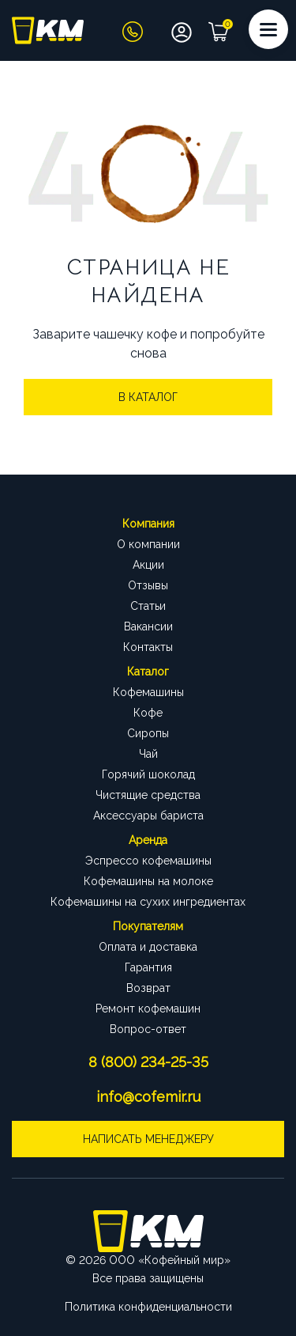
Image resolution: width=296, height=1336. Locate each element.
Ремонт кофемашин (148, 1008)
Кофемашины (148, 692)
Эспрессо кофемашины (148, 860)
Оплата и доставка (148, 946)
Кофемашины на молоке (148, 881)
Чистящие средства (148, 795)
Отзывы (148, 585)
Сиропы (148, 733)
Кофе (148, 712)
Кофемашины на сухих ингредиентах (148, 901)
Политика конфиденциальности (148, 1306)
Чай (148, 753)
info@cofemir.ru (148, 1096)
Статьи (148, 606)
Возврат (148, 988)
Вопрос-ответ (148, 1029)
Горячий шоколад (148, 774)
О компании (148, 544)
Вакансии (148, 626)
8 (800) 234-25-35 (148, 1062)
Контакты (148, 647)
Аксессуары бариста (148, 815)
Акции (148, 564)
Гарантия (148, 967)
